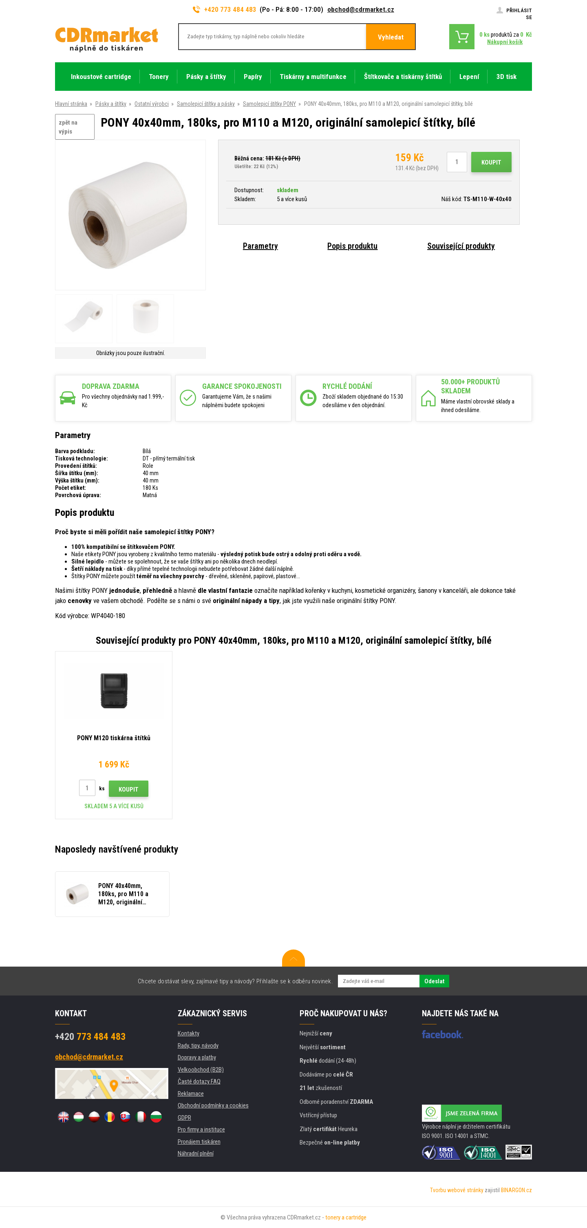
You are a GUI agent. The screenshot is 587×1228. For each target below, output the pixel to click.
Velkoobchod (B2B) (201, 1069)
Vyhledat (391, 37)
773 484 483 (90, 1036)
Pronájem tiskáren (199, 1141)
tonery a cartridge (345, 1217)
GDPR (184, 1117)
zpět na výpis (68, 127)
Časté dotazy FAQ (199, 1081)
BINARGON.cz (516, 1190)
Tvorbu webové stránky (456, 1190)
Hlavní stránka (71, 104)
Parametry (260, 246)
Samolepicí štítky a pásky (206, 104)
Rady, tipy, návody (198, 1045)
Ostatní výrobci (152, 104)
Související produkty (461, 246)
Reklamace (191, 1093)
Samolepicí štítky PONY (269, 104)
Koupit (491, 162)
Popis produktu (352, 246)
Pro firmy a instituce (201, 1129)
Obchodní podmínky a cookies (213, 1105)
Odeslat (434, 981)
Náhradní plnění (196, 1153)
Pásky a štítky (110, 104)
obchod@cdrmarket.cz (360, 9)
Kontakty (188, 1033)
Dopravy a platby (197, 1057)
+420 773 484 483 (224, 9)
